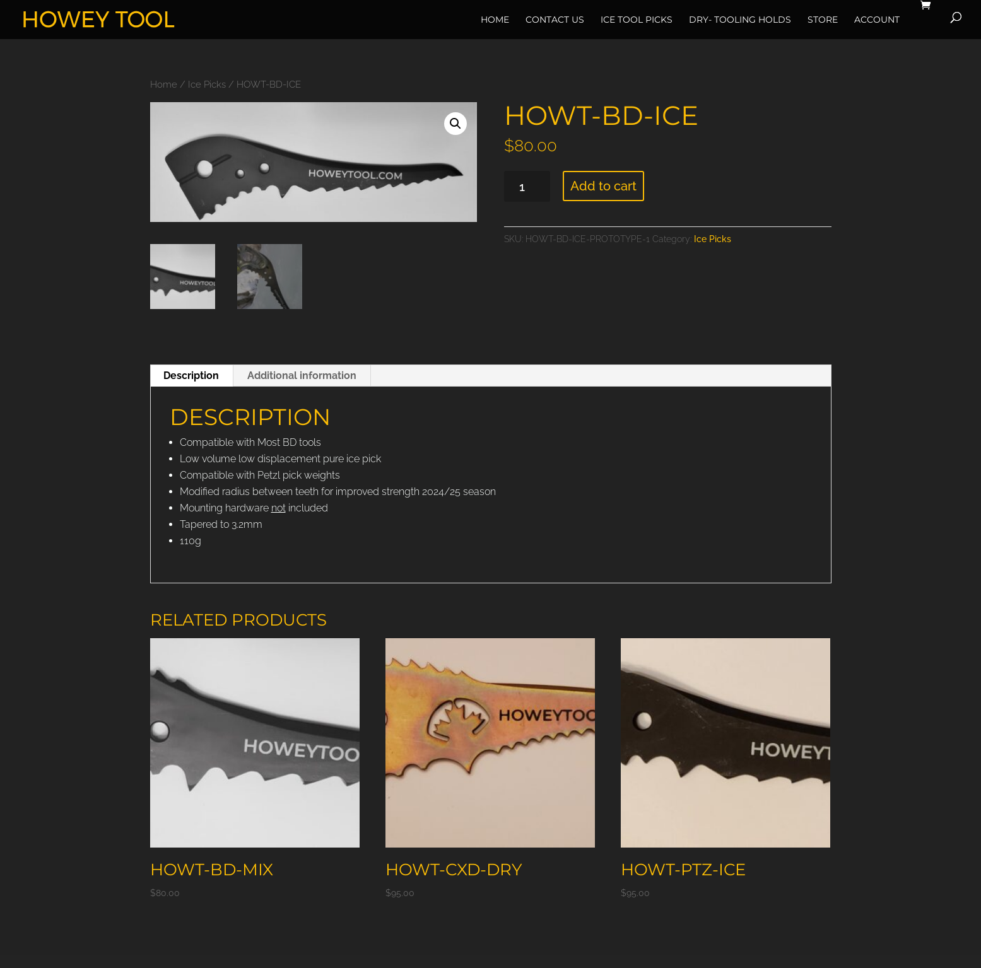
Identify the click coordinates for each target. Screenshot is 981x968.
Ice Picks (207, 84)
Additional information (301, 376)
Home (495, 19)
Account (877, 19)
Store (823, 19)
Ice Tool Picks (637, 19)
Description (191, 376)
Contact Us (555, 19)
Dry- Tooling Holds (740, 19)
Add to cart (603, 186)
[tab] (191, 376)
